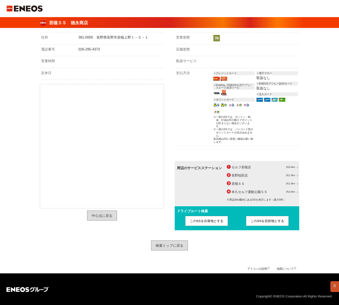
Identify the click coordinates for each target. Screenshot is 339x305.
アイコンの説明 (257, 268)
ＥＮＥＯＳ (24, 8)
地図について (285, 268)
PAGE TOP (334, 286)
